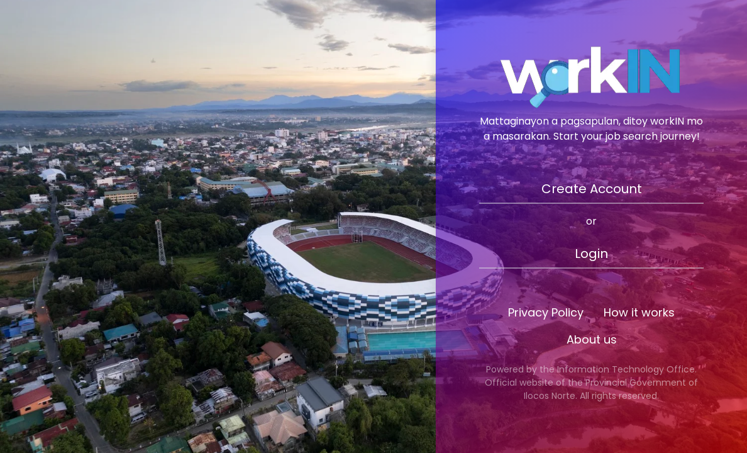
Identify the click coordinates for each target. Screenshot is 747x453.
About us (592, 339)
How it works (639, 312)
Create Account (591, 189)
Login (591, 253)
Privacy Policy (546, 312)
